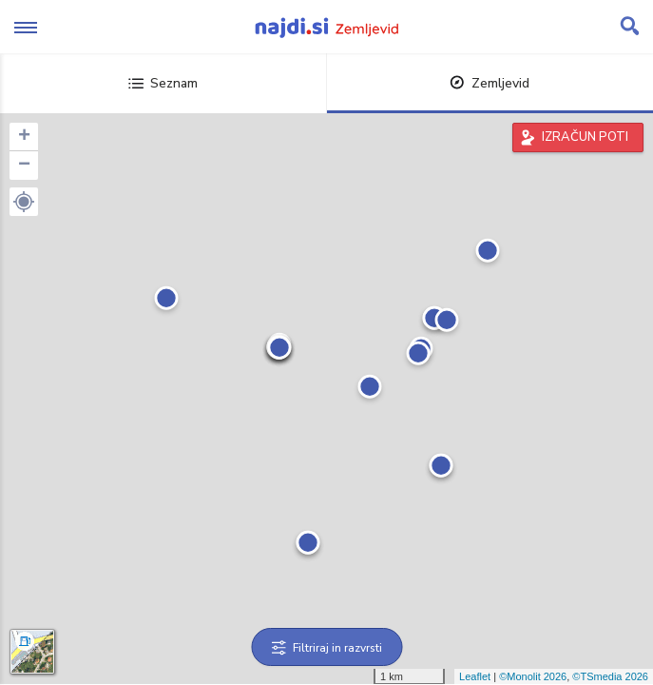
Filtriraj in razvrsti (326, 648)
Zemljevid (489, 83)
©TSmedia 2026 (610, 676)
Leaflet (474, 676)
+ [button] (24, 137)
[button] (24, 201)
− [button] (24, 165)
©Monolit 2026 (533, 676)
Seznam (163, 83)
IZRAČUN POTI (585, 137)
